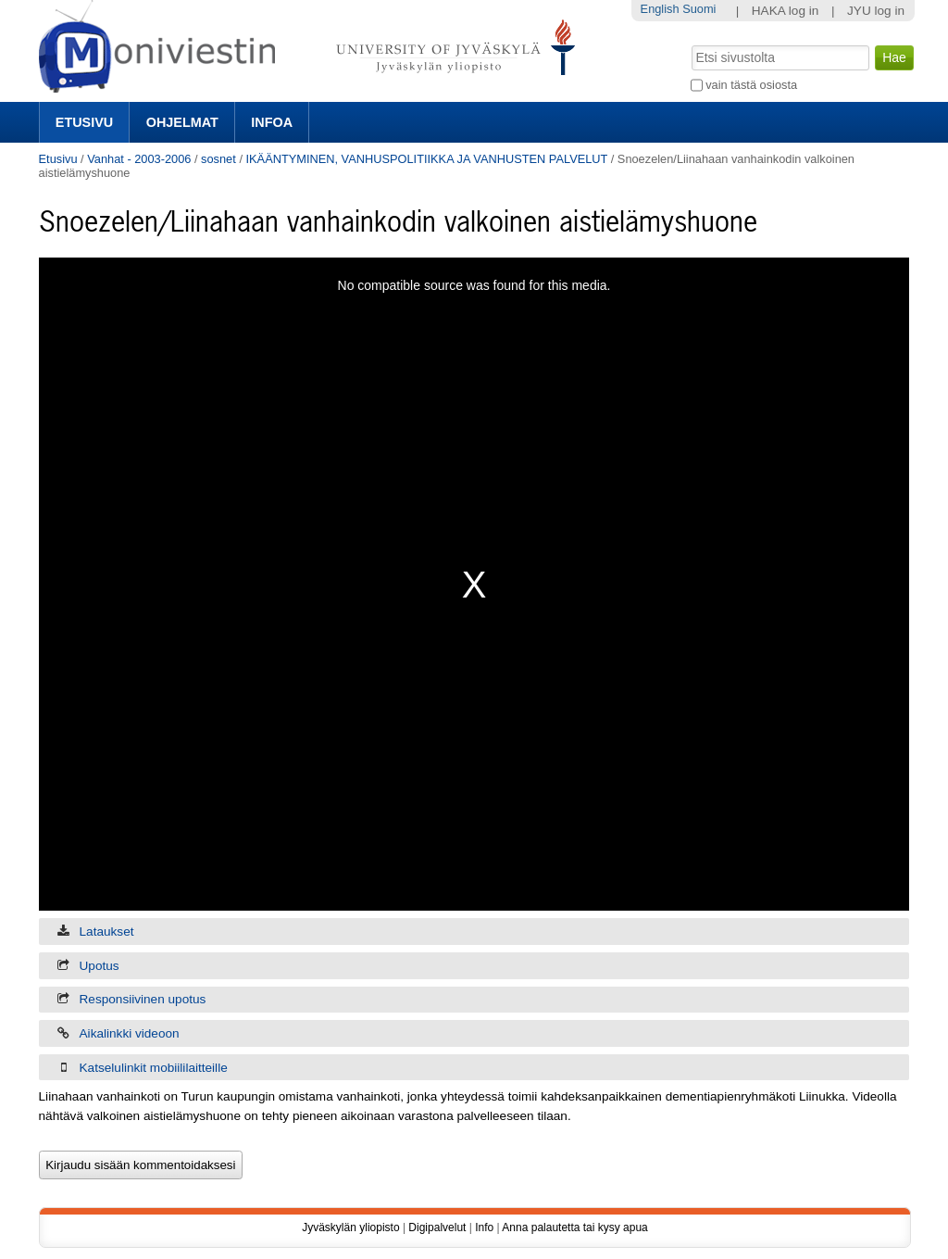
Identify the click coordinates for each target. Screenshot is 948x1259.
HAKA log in (785, 11)
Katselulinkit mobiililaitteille (154, 1068)
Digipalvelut (437, 1227)
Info (484, 1227)
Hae (689, 43)
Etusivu (84, 122)
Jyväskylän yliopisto (350, 1227)
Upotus (99, 966)
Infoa (272, 122)
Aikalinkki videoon (130, 1033)
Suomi (699, 9)
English (660, 9)
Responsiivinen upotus (143, 999)
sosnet (218, 159)
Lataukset (107, 931)
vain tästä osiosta (751, 85)
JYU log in (875, 11)
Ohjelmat (182, 122)
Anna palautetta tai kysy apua (574, 1227)
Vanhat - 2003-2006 (139, 159)
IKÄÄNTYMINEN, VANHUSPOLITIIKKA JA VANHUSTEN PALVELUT (427, 159)
